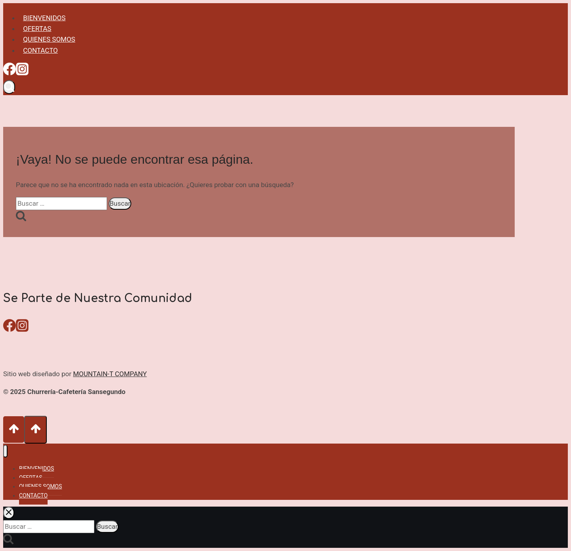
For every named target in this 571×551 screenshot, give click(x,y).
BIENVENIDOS (44, 18)
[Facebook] (9, 72)
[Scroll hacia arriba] (13, 429)
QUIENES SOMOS (49, 39)
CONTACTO (40, 50)
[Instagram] (22, 72)
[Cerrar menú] (5, 451)
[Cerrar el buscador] (8, 513)
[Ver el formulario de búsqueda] (9, 87)
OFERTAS (37, 29)
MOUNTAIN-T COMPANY (110, 374)
